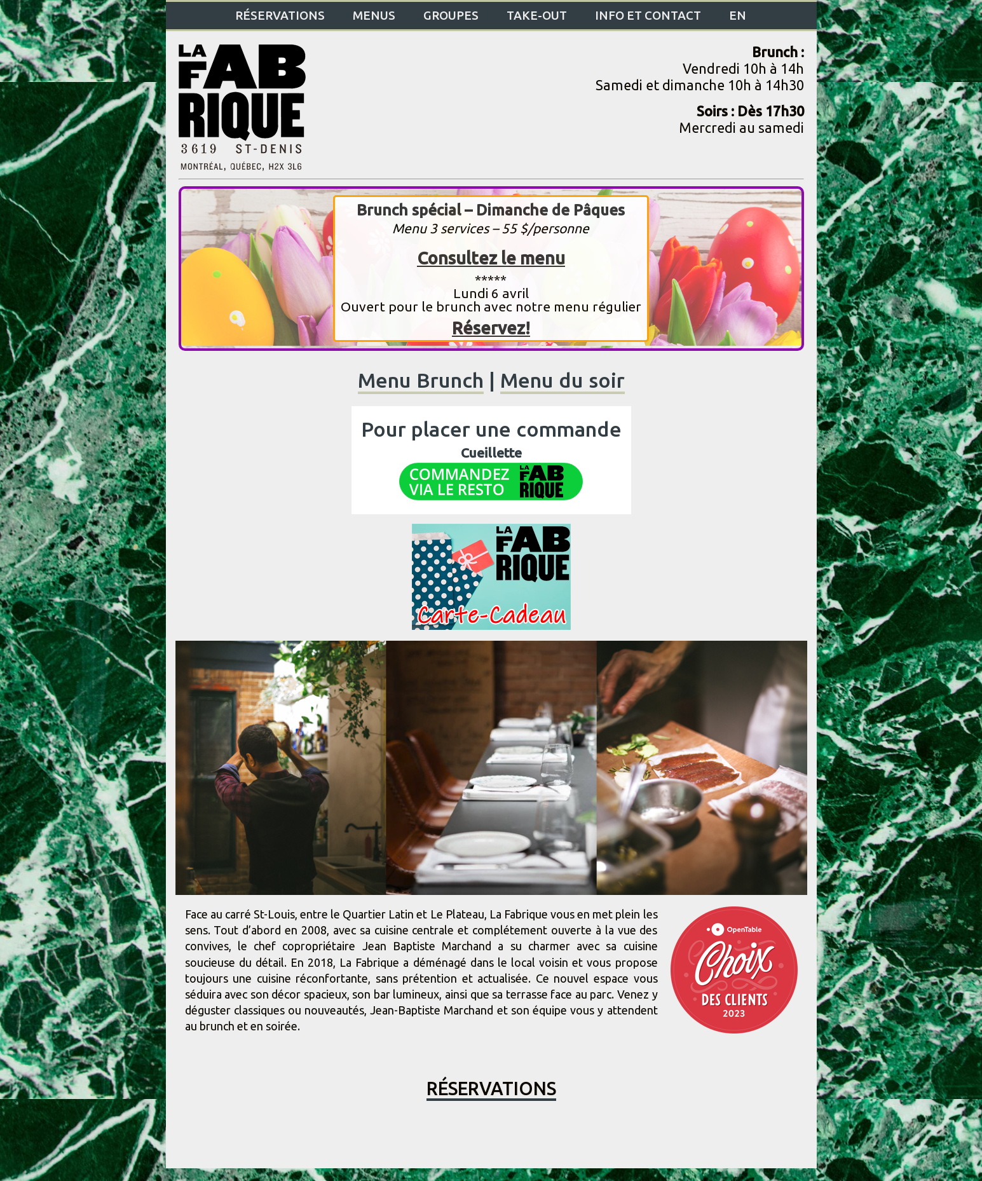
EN (737, 15)
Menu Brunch (421, 380)
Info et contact (648, 15)
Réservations (280, 15)
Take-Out (537, 15)
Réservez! (491, 328)
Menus (374, 15)
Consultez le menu (491, 258)
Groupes (451, 15)
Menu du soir (562, 380)
